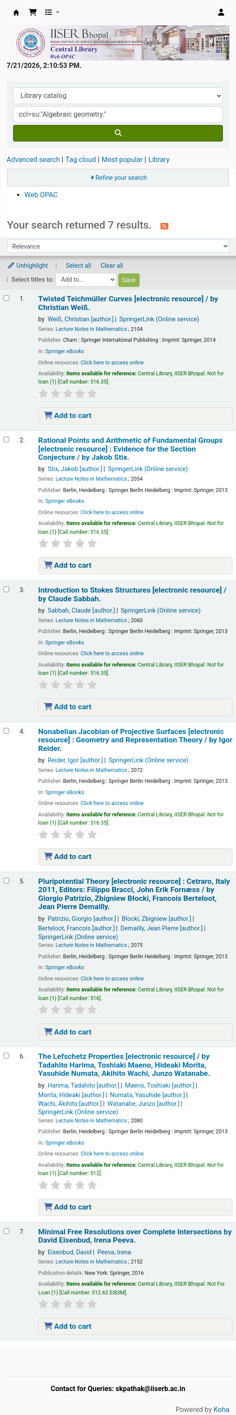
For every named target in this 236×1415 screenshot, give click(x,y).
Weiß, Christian (80, 319)
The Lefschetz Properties (124, 1065)
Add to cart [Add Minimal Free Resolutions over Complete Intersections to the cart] (68, 1326)
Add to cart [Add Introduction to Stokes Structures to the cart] (68, 706)
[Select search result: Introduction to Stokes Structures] (6, 589)
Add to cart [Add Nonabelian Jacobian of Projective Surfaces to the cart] (68, 856)
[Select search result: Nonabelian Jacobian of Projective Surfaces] (6, 731)
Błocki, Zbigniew (157, 919)
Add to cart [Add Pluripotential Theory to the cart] (68, 1032)
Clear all (112, 266)
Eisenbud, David (70, 1252)
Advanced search (33, 159)
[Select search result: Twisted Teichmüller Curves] (6, 298)
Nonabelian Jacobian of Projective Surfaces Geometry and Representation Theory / (135, 740)
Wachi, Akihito (70, 1104)
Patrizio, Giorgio (82, 919)
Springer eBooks (64, 351)
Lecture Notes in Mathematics (91, 329)
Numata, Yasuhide (147, 1095)
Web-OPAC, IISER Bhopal (16, 13)
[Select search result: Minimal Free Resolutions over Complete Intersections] (6, 1231)
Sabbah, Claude (81, 610)
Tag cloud (80, 159)
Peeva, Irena (114, 1252)
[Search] (118, 133)
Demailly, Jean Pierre (161, 928)
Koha (221, 1409)
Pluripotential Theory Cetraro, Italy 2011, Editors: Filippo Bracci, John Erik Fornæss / (134, 894)
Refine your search (121, 178)
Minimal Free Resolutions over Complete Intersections (135, 1236)
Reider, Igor (75, 760)
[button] (32, 12)
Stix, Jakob (75, 469)
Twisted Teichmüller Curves (128, 303)
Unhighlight (27, 266)
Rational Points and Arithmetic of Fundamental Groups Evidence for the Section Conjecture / (130, 449)
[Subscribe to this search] (164, 226)
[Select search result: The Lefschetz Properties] (6, 1055)
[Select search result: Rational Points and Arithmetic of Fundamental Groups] (6, 439)
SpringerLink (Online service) (159, 319)
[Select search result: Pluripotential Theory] (6, 880)
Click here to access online (112, 363)
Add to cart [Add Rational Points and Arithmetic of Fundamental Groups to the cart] (68, 565)
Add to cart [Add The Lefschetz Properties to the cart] (68, 1207)
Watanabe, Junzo (143, 1104)
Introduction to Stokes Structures (132, 594)
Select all (78, 266)
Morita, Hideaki (71, 1095)
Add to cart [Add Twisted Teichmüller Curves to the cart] (68, 415)
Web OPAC (41, 195)
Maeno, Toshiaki (159, 1085)
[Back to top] (210, 1388)
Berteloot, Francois (76, 928)
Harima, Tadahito (83, 1085)
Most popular (122, 159)
